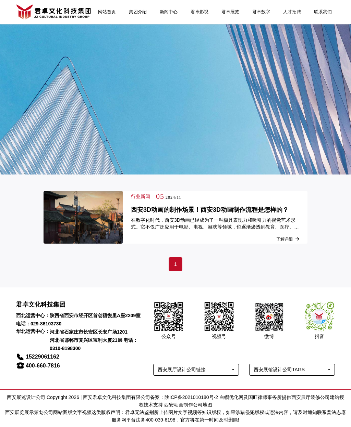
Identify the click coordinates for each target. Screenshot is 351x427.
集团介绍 (138, 11)
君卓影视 (199, 11)
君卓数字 (261, 11)
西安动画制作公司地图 (188, 404)
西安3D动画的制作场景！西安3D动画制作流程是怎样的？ (210, 209)
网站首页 (107, 11)
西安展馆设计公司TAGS (279, 369)
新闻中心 (169, 11)
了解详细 (287, 239)
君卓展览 (230, 11)
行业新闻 (140, 196)
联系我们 (323, 11)
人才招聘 (292, 11)
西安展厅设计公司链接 (182, 369)
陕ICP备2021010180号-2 (191, 397)
